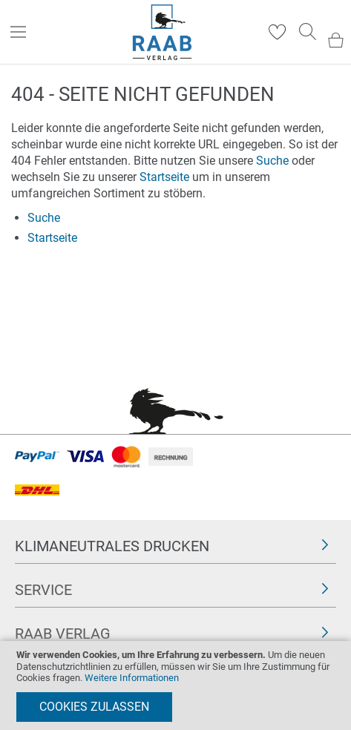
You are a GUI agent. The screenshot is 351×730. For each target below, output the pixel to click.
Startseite (164, 177)
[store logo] (162, 32)
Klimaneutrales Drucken (112, 546)
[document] (175, 685)
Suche (272, 161)
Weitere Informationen (132, 677)
